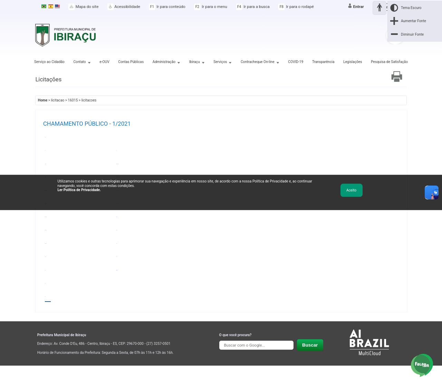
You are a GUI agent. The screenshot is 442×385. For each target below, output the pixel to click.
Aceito (351, 190)
